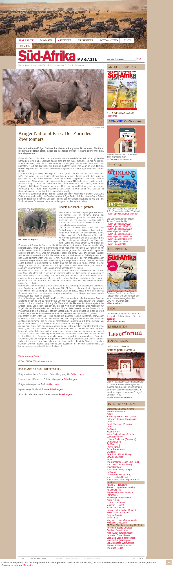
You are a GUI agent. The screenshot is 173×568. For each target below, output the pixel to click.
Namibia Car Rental (116, 507)
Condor (110, 421)
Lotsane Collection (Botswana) (121, 439)
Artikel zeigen (77, 374)
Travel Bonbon (114, 467)
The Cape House (115, 548)
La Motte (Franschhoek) (118, 535)
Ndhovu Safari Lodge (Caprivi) (121, 510)
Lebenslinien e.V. (115, 437)
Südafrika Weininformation (119, 545)
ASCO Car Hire (114, 490)
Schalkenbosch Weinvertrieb (120, 543)
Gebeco (110, 426)
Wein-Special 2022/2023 (120, 229)
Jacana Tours (113, 431)
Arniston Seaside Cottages (119, 528)
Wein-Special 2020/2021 (120, 234)
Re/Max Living (113, 444)
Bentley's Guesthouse (117, 530)
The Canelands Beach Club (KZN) (123, 462)
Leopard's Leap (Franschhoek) (121, 538)
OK (169, 562)
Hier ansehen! (115, 303)
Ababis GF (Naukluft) (117, 485)
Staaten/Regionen (31, 65)
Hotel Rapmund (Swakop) (119, 497)
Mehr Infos (28, 565)
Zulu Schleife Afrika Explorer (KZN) (123, 479)
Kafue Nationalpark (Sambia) (120, 434)
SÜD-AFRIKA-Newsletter (120, 159)
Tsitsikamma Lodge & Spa (119, 469)
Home (20, 65)
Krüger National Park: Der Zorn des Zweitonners (66, 65)
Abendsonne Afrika (116, 411)
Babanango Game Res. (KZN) (121, 416)
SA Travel (111, 452)
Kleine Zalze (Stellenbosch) (120, 533)
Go (139, 59)
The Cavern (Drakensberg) (119, 464)
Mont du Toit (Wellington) (118, 540)
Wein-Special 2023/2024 (120, 226)
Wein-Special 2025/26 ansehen (123, 214)
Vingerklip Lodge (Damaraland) (122, 520)
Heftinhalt (112, 116)
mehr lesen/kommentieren (120, 397)
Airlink (110, 414)
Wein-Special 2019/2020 (120, 236)
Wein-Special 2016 (117, 244)
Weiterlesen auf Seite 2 (29, 356)
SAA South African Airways (119, 454)
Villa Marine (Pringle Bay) (119, 474)
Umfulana (111, 472)
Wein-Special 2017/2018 (120, 241)
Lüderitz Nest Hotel (116, 502)
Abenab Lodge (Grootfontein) (121, 487)
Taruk (109, 459)
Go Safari (111, 429)
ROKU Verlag (113, 447)
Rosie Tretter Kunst (116, 449)
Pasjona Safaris (114, 515)
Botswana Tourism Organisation (122, 419)
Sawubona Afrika (115, 457)
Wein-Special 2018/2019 (120, 239)
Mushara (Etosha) (115, 505)
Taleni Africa (112, 517)
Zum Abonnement (116, 321)
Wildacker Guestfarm (117, 522)
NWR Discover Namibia (118, 512)
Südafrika (42, 65)
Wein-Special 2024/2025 (120, 224)
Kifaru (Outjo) (113, 500)
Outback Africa (114, 442)
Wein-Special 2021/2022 (120, 231)
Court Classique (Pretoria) (119, 424)
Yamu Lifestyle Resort (117, 477)
